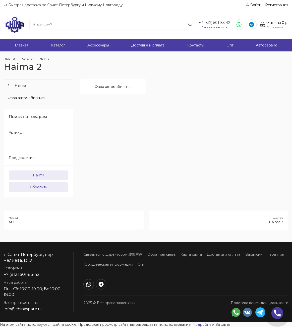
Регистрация (276, 5)
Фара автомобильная (113, 86)
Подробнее (203, 324)
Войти (253, 5)
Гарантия (276, 254)
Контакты (195, 45)
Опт (230, 45)
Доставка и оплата (148, 45)
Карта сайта (191, 254)
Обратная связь (161, 254)
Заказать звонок (214, 27)
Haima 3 (219, 219)
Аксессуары (98, 45)
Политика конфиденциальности (259, 303)
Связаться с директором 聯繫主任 (113, 254)
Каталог (58, 45)
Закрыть (223, 324)
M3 (74, 219)
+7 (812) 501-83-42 (214, 22)
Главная (22, 45)
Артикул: (16, 132)
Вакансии (254, 254)
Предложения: (22, 158)
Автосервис (266, 45)
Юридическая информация (108, 264)
